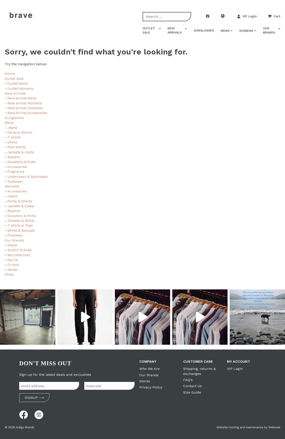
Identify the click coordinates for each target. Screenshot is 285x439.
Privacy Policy (150, 387)
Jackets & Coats (20, 206)
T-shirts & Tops (20, 225)
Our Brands (269, 30)
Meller (12, 270)
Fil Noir (13, 265)
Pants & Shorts (19, 132)
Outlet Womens (20, 88)
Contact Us (192, 386)
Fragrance (15, 172)
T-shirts (14, 137)
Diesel (12, 245)
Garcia (12, 260)
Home (10, 74)
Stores (144, 381)
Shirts (12, 142)
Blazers (13, 157)
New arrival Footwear (25, 108)
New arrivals (175, 30)
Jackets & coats (20, 152)
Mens (225, 30)
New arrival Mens (21, 98)
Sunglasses (204, 30)
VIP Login (247, 16)
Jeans (12, 128)
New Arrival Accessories (27, 113)
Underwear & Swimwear (27, 177)
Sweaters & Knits (21, 162)
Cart (274, 16)
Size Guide (192, 392)
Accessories (17, 167)
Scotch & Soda (19, 250)
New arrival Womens (24, 103)
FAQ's (188, 380)
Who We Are (149, 369)
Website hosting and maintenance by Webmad (248, 427)
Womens (246, 30)
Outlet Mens (17, 83)
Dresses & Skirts (21, 221)
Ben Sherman (18, 255)
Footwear (15, 181)
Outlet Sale (149, 30)
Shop (9, 274)
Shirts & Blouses (21, 230)
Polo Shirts (16, 147)
